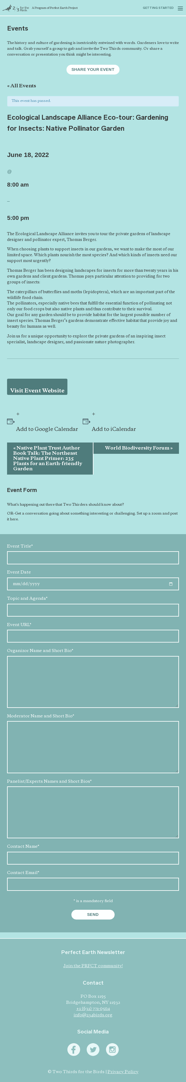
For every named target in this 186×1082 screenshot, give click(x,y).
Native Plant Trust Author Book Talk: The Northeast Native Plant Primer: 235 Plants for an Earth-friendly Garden (47, 459)
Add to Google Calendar (47, 429)
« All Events (21, 86)
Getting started (158, 8)
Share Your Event (93, 69)
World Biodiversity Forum (139, 448)
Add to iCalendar (114, 429)
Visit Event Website (37, 391)
